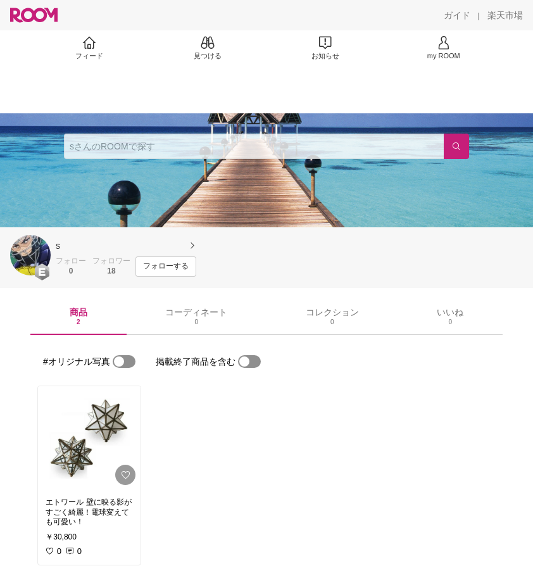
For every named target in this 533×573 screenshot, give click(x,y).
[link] (89, 438)
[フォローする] (165, 266)
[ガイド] (457, 15)
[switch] (124, 361)
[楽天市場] (505, 15)
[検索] (456, 146)
